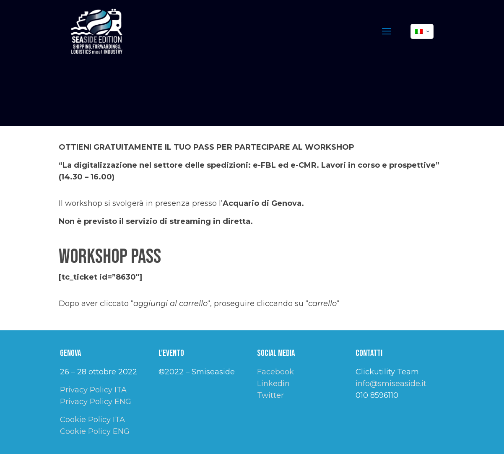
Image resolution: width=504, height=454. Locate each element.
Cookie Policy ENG (95, 431)
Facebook (275, 371)
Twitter (270, 395)
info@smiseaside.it (391, 383)
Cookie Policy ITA (92, 419)
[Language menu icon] (422, 31)
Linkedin (273, 383)
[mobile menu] (386, 31)
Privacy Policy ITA (93, 389)
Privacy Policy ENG (95, 401)
